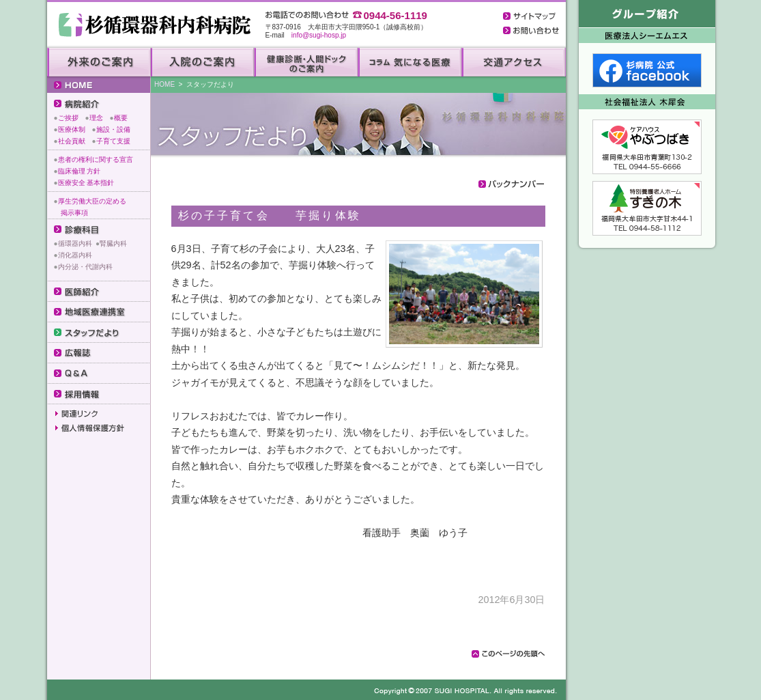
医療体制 (71, 129)
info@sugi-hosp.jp (318, 35)
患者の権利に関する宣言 (95, 159)
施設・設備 (113, 129)
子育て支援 (113, 141)
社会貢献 (71, 141)
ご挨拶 (68, 118)
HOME (164, 84)
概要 (121, 118)
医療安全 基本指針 (86, 182)
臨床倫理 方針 (79, 171)
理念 (96, 118)
